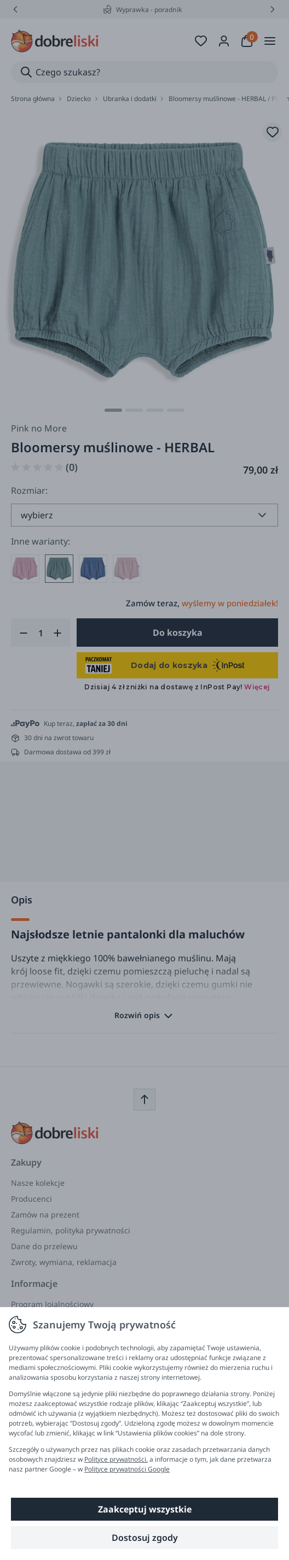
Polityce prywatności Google (127, 1469)
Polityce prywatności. (116, 1459)
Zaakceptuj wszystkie (145, 1509)
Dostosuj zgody (145, 1538)
